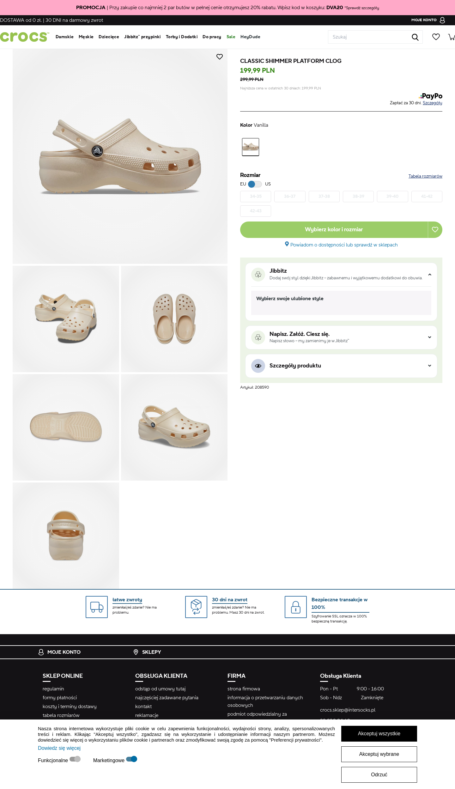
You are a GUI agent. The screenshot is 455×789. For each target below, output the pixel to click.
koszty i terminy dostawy (70, 706)
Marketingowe (109, 760)
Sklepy (147, 652)
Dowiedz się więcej (59, 748)
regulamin (53, 689)
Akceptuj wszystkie (379, 733)
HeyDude (250, 37)
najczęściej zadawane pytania (166, 698)
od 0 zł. (21, 20)
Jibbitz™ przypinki (142, 37)
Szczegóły (432, 103)
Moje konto (59, 652)
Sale (231, 37)
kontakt (143, 706)
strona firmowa (244, 689)
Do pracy (212, 37)
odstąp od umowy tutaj (160, 689)
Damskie (65, 37)
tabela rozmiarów (61, 715)
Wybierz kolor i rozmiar (334, 229)
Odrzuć (379, 774)
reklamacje (146, 715)
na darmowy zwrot (74, 20)
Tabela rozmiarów (425, 176)
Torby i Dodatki (181, 37)
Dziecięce (109, 37)
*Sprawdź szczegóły (361, 7)
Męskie (86, 37)
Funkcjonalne (54, 760)
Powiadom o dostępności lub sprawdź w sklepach (344, 245)
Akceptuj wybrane (379, 754)
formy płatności (60, 698)
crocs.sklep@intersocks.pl (347, 710)
